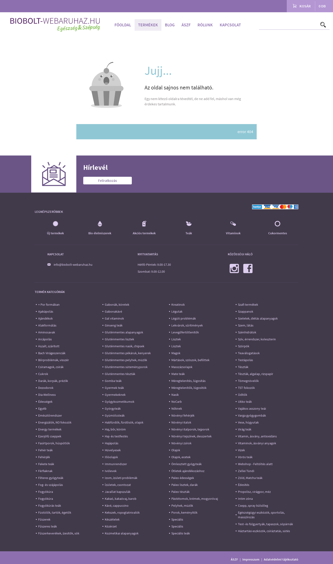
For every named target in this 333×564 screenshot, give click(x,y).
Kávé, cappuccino (117, 505)
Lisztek (176, 339)
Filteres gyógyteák (50, 478)
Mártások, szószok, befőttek (190, 360)
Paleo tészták (180, 492)
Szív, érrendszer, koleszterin (257, 339)
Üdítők (242, 395)
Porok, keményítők (184, 512)
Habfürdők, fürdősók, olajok (124, 422)
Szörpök (243, 346)
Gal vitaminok (114, 318)
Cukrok (43, 374)
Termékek (148, 24)
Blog (170, 24)
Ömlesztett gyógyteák (186, 464)
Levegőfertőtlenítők (185, 332)
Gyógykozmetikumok (119, 401)
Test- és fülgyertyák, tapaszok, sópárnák (265, 524)
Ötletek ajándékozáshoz (187, 471)
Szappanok (245, 311)
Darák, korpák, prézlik (53, 381)
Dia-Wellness (47, 395)
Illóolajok (111, 457)
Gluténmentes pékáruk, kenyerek (128, 353)
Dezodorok (45, 388)
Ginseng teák (114, 325)
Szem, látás (245, 325)
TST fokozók (246, 388)
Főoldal (122, 24)
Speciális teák (180, 533)
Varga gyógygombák (252, 415)
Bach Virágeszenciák (51, 353)
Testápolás (245, 360)
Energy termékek (50, 429)
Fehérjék (44, 457)
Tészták (243, 367)
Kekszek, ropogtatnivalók (122, 512)
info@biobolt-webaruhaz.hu (73, 264)
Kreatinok (178, 304)
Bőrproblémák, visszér (53, 360)
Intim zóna (245, 499)
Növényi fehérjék (182, 415)
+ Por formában (49, 304)
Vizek (241, 450)
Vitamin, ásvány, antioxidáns (257, 436)
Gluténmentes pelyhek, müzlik (126, 360)
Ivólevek (111, 471)
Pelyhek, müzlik (182, 505)
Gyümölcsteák (115, 415)
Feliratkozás (107, 180)
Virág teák (244, 429)
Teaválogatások (249, 353)
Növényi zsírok (181, 443)
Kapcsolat (230, 24)
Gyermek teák (114, 388)
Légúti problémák (183, 318)
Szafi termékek (248, 304)
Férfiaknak (45, 471)
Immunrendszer (116, 464)
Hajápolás (111, 443)
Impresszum (250, 559)
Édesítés (243, 485)
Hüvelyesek (113, 450)
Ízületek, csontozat (118, 485)
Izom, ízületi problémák (121, 478)
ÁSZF (186, 24)
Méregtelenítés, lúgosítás (188, 381)
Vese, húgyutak (248, 422)
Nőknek (176, 408)
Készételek (112, 519)
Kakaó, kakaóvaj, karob (120, 499)
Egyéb (42, 408)
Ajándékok (45, 318)
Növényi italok (181, 422)
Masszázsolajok (181, 367)
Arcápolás (45, 339)
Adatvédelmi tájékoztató (281, 559)
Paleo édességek (182, 478)
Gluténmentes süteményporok (126, 367)
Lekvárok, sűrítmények (187, 325)
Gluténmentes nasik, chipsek (124, 346)
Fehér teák (45, 450)
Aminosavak (46, 332)
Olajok (175, 450)
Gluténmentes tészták (120, 374)
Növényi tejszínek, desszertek (191, 436)
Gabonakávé (113, 311)
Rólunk (205, 24)
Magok (175, 353)
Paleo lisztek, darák (184, 485)
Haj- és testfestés (116, 436)
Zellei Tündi (246, 471)
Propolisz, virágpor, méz (254, 492)
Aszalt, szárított (48, 346)
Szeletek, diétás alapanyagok (258, 318)
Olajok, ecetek (181, 457)
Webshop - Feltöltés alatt (255, 464)
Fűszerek (44, 519)
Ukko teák (245, 401)
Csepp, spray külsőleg (253, 505)
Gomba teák (113, 381)
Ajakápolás (45, 311)
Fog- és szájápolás (50, 485)
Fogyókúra (45, 492)
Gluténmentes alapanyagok (124, 332)
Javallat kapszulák (117, 492)
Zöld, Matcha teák (250, 478)
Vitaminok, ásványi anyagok (257, 443)
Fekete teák (46, 464)
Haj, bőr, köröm (115, 429)
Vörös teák (245, 457)
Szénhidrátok (247, 332)
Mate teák (178, 374)
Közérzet (111, 526)
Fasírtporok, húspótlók (54, 443)
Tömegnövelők (248, 381)
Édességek (45, 401)
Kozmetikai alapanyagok (122, 533)
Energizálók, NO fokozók (54, 422)
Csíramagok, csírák (51, 367)
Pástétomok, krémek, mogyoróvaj (194, 499)
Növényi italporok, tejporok (190, 429)
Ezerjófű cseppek (49, 436)
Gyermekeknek (115, 395)
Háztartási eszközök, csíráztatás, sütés (264, 531)
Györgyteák (113, 408)
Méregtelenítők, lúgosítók (189, 388)
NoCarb (176, 401)
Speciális (177, 519)
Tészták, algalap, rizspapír (255, 374)
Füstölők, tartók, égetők (54, 512)
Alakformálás (47, 325)
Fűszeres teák (47, 526)
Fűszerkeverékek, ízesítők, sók (58, 533)
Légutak (176, 311)
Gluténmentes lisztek (119, 339)
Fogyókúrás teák (49, 505)
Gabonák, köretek (117, 304)
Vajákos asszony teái (252, 408)
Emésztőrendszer (50, 415)
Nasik (175, 395)
